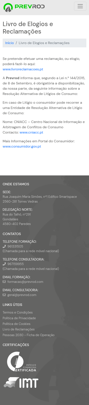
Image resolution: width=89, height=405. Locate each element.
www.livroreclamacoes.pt (23, 69)
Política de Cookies (16, 324)
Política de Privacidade (19, 318)
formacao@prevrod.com (25, 282)
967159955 (15, 264)
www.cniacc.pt (31, 132)
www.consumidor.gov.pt (22, 146)
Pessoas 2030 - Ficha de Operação (28, 335)
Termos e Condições (18, 312)
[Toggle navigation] (80, 6)
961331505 (15, 246)
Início (9, 43)
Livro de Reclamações (19, 329)
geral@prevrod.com (21, 295)
